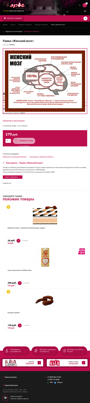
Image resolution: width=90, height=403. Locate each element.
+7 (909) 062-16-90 (53, 377)
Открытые (21, 363)
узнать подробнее (12, 177)
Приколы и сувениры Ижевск (15, 157)
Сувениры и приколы (42, 24)
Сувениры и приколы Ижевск (41, 157)
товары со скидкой (66, 363)
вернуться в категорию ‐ (21, 31)
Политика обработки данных (19, 399)
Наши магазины (10, 377)
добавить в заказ (23, 141)
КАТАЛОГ (13, 18)
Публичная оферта (16, 396)
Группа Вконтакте (10, 385)
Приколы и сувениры (25, 24)
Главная (5, 24)
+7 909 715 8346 (53, 380)
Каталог (13, 24)
